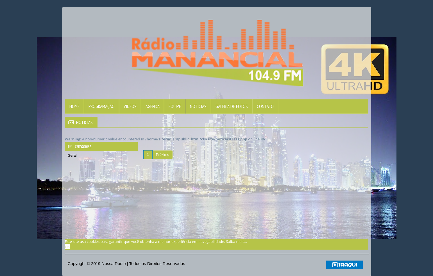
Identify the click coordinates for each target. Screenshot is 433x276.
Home (74, 106)
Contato (265, 106)
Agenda (153, 106)
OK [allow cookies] (67, 246)
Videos (130, 106)
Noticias (198, 106)
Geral (72, 155)
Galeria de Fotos (232, 106)
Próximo (162, 154)
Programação (102, 106)
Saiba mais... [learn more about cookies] (236, 241)
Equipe (175, 106)
